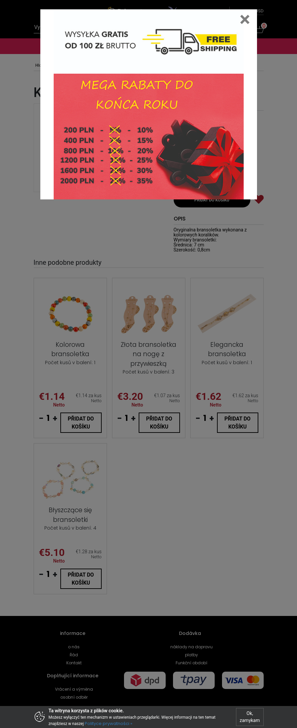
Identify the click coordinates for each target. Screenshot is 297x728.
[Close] (245, 19)
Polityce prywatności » (108, 723)
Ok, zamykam (250, 717)
